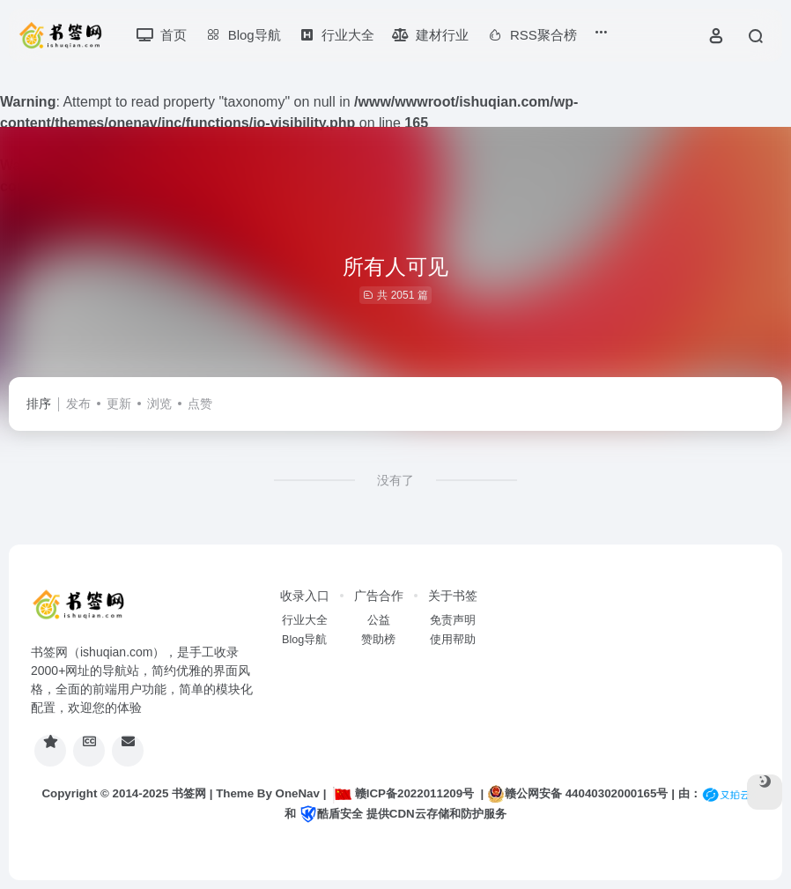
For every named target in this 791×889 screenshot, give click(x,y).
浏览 (159, 403)
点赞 (200, 403)
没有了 (395, 480)
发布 (78, 403)
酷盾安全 (331, 813)
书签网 (189, 793)
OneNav (298, 793)
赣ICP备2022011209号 (403, 793)
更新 (119, 403)
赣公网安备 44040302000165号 (577, 794)
